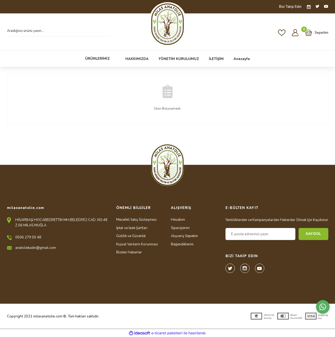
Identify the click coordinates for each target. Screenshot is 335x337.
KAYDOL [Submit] (313, 233)
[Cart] (316, 32)
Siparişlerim (180, 228)
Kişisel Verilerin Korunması (137, 244)
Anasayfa (242, 59)
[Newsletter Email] (260, 234)
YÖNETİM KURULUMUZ (179, 59)
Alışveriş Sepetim (184, 236)
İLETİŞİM (216, 59)
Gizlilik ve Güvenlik (131, 236)
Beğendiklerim (182, 244)
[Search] (58, 32)
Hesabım (178, 219)
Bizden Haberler (129, 252)
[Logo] (167, 24)
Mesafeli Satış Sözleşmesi (136, 219)
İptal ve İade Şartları (132, 228)
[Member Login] (295, 32)
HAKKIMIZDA (137, 59)
